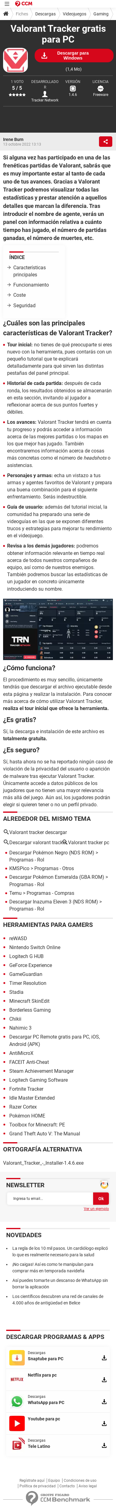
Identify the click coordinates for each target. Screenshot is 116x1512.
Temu (15, 893)
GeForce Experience (30, 965)
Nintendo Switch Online (34, 947)
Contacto (67, 1486)
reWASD (18, 938)
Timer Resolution (27, 983)
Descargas (45, 13)
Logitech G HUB (26, 956)
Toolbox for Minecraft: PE (37, 1125)
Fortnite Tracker (26, 1089)
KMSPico (19, 868)
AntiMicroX (21, 1053)
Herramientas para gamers (48, 924)
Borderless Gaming (30, 1010)
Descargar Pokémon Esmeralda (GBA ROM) (56, 877)
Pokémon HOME (27, 1116)
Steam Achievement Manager (41, 1071)
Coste (19, 295)
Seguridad (24, 305)
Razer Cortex (23, 1107)
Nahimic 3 (20, 1028)
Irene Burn (13, 139)
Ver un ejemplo (96, 1209)
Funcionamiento (31, 285)
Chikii (15, 1019)
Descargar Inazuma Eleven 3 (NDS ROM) (53, 902)
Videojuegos (74, 13)
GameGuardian (25, 974)
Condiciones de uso (80, 1480)
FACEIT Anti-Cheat (29, 1062)
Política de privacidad (37, 1486)
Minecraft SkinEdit (29, 1001)
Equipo (54, 1480)
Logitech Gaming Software (38, 1080)
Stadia (16, 992)
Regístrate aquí (32, 1480)
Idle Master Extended (32, 1098)
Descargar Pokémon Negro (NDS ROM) (51, 853)
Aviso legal (88, 1486)
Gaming (101, 13)
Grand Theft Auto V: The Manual (44, 1134)
